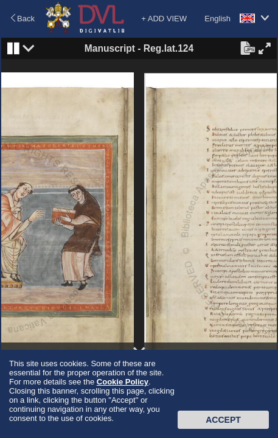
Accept (223, 420)
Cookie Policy (122, 381)
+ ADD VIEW (164, 18)
